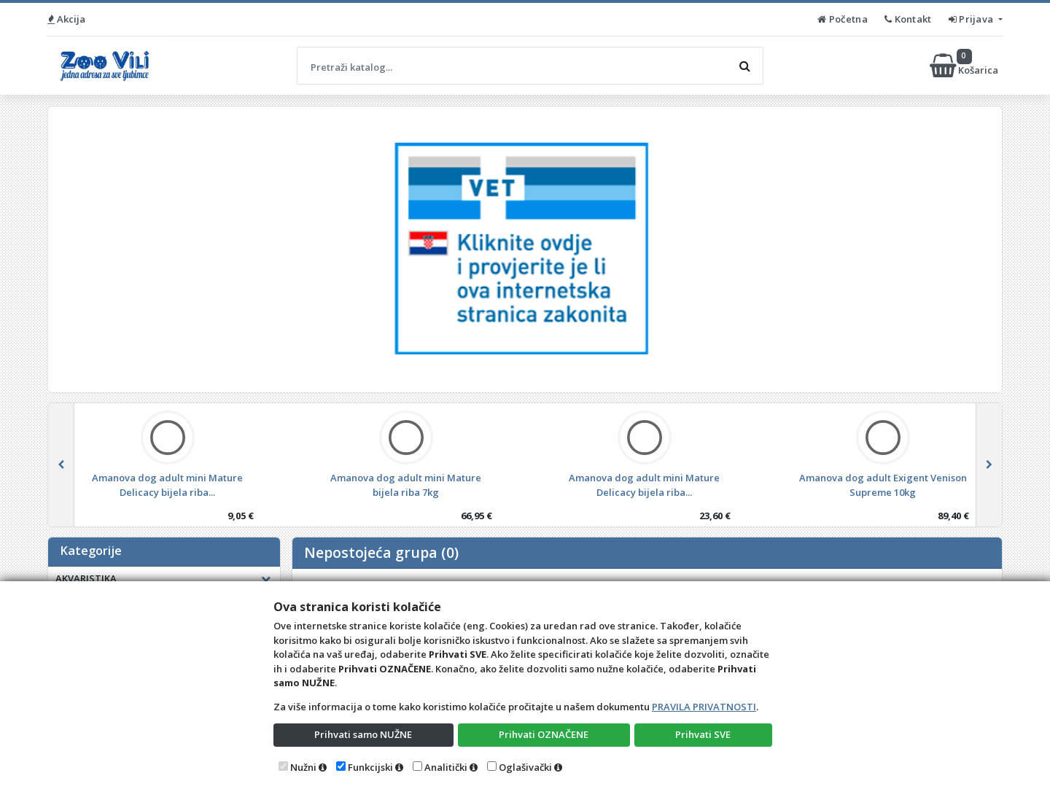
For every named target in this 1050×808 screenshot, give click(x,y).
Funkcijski (370, 767)
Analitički (445, 767)
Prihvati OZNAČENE (543, 734)
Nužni (303, 767)
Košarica (965, 65)
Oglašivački (525, 767)
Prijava (972, 19)
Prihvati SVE (703, 734)
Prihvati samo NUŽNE (363, 734)
